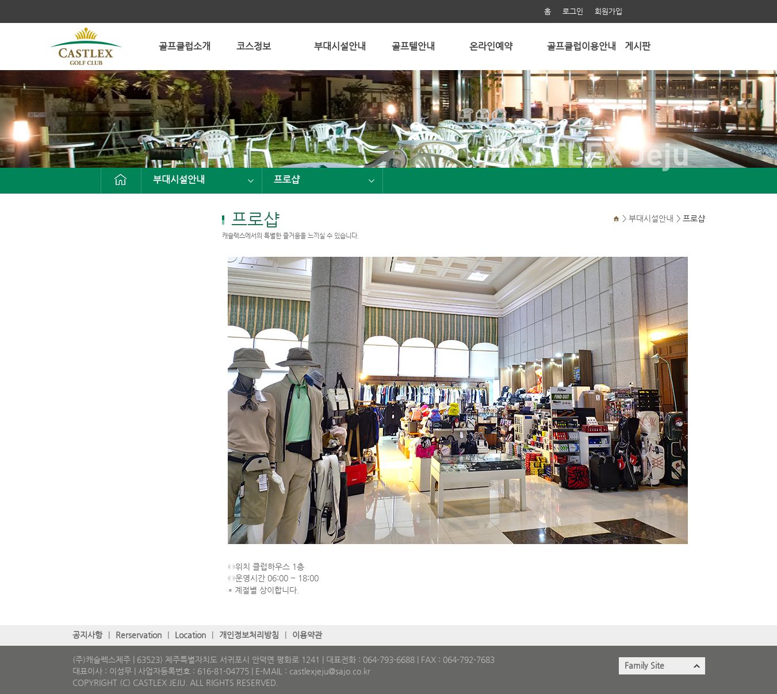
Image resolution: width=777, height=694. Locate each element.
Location (190, 635)
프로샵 (287, 179)
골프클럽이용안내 (581, 46)
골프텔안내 (413, 46)
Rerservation (139, 635)
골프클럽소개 (184, 46)
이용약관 (307, 635)
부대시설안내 (340, 46)
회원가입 (608, 11)
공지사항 (87, 635)
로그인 (572, 11)
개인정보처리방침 (249, 635)
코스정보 (253, 46)
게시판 (637, 46)
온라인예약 (490, 46)
